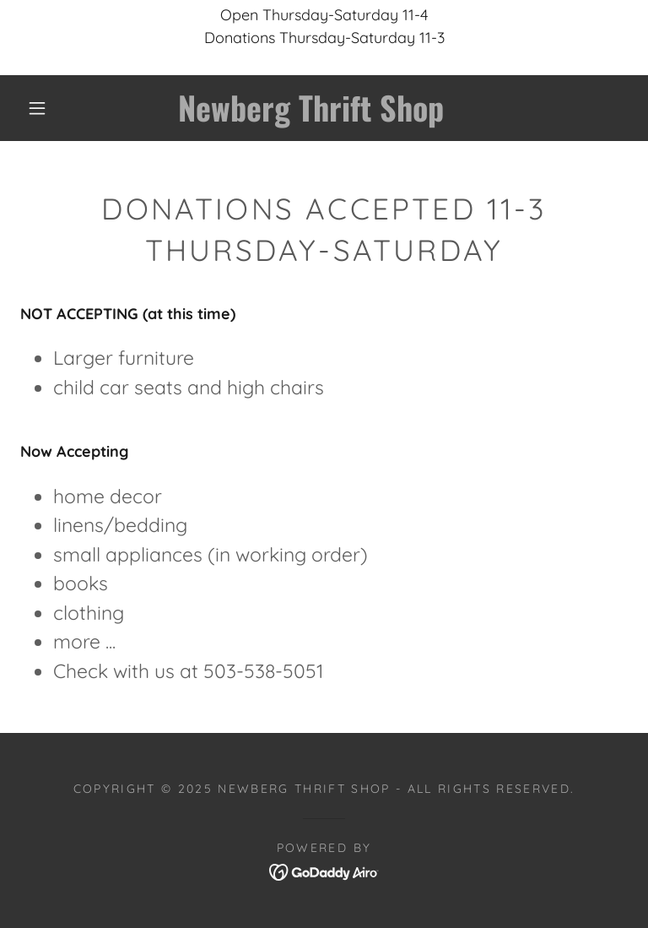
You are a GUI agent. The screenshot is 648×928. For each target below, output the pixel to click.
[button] (37, 108)
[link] (310, 116)
